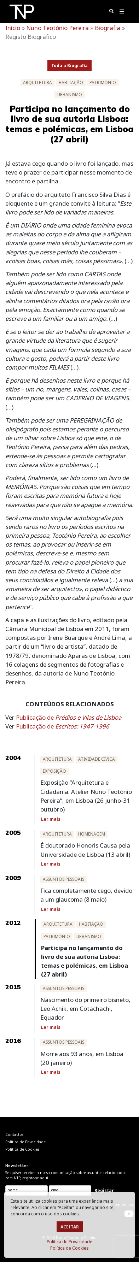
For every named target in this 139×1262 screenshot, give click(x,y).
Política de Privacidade (69, 1242)
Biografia (107, 28)
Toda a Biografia (69, 66)
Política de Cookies (69, 1248)
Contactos (14, 1134)
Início (12, 28)
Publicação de (68, 717)
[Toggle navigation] (122, 12)
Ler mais (50, 819)
